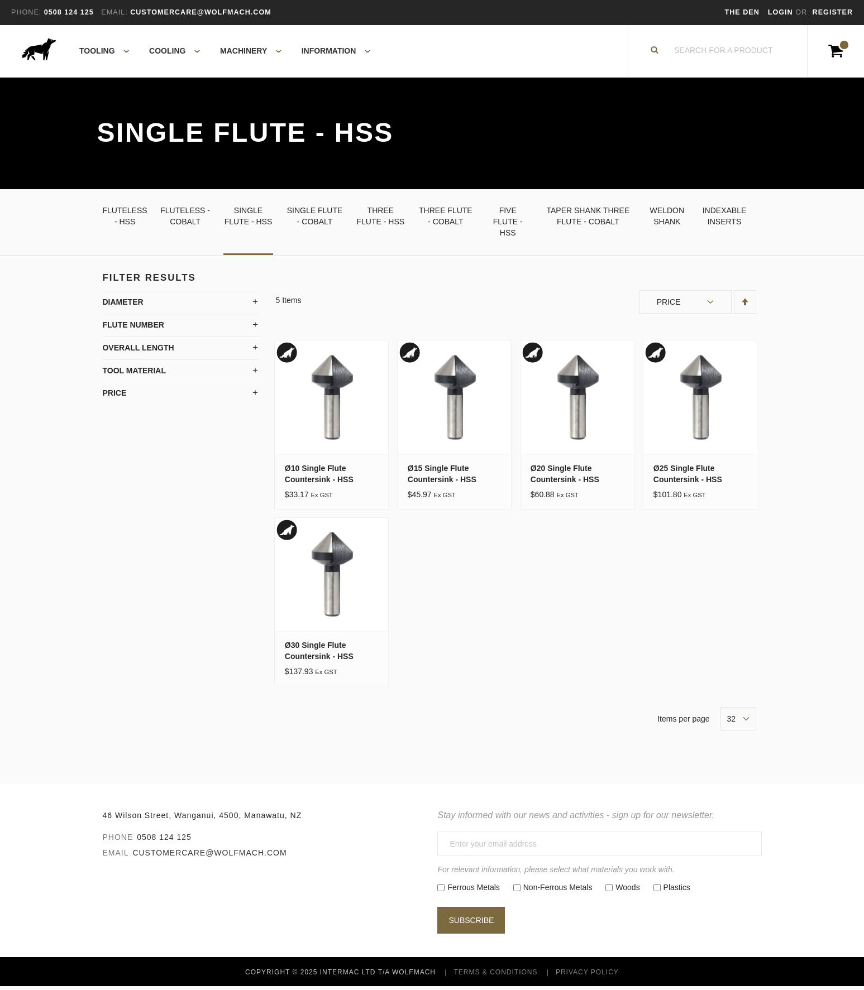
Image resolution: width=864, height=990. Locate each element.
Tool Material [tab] (134, 373)
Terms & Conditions (495, 975)
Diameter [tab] (122, 305)
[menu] (221, 53)
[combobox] (724, 53)
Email (115, 856)
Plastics (676, 890)
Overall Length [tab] (138, 351)
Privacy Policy (587, 975)
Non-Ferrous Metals (558, 890)
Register (833, 12)
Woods (627, 890)
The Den (742, 12)
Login (781, 12)
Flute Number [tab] (133, 328)
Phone (117, 841)
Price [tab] (114, 396)
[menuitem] (98, 53)
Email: (114, 12)
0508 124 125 (164, 841)
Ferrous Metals (473, 890)
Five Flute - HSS (508, 225)
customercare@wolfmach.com (209, 856)
